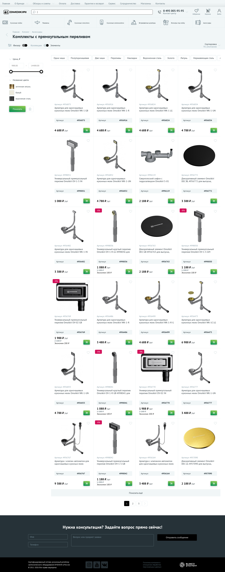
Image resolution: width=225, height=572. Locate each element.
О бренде (21, 3)
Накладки (132, 58)
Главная (6, 3)
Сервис (112, 3)
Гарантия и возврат (94, 3)
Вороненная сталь (152, 58)
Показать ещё (136, 492)
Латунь (184, 58)
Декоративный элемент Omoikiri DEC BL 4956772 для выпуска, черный (198, 181)
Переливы (116, 58)
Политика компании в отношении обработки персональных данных (152, 565)
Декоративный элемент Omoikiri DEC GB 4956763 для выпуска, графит (155, 252)
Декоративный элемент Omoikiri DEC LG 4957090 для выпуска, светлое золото (198, 464)
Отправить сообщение (177, 540)
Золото (170, 58)
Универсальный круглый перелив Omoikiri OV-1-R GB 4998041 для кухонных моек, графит (114, 393)
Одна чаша (59, 58)
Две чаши (100, 58)
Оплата (62, 3)
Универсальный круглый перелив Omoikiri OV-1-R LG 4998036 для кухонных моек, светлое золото (114, 252)
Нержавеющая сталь (203, 58)
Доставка (75, 3)
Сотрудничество (128, 3)
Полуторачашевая (80, 58)
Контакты (160, 3)
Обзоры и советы (43, 3)
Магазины (146, 3)
